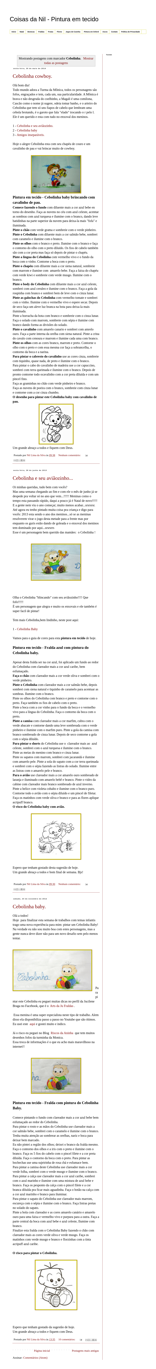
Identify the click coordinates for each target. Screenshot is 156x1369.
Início (14, 32)
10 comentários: (67, 1339)
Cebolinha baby (27, 130)
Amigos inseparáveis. (30, 135)
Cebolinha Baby (27, 629)
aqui (32, 1024)
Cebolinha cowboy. (32, 76)
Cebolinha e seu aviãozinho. (35, 126)
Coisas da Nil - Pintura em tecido (54, 19)
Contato (114, 32)
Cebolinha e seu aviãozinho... (43, 478)
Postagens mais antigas (85, 1350)
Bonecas (31, 32)
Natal (22, 32)
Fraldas (41, 32)
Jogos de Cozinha (73, 32)
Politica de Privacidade (130, 32)
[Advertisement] (28, 3)
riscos (104, 32)
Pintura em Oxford (91, 32)
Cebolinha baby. (29, 906)
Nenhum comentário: (69, 455)
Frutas (50, 32)
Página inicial (42, 1350)
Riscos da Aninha (62, 1033)
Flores (59, 32)
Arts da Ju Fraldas (61, 1006)
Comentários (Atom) (35, 1357)
